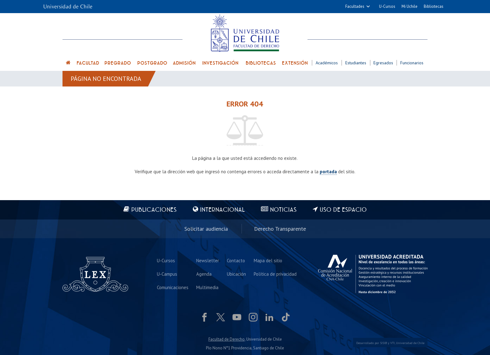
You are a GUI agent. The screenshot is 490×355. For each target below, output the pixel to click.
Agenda (204, 274)
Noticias (283, 210)
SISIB (383, 343)
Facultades (354, 6)
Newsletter (207, 261)
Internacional (222, 210)
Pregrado (117, 63)
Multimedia (207, 287)
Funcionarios (411, 63)
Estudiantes (355, 63)
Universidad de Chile (410, 343)
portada (328, 172)
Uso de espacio (343, 210)
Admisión (184, 63)
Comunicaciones (172, 287)
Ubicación (236, 274)
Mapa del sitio (268, 261)
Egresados (383, 63)
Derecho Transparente (280, 228)
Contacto (236, 261)
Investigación (220, 63)
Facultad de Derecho (226, 339)
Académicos (327, 63)
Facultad (88, 63)
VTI (392, 343)
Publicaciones (154, 210)
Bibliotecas (433, 6)
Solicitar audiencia (206, 228)
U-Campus (167, 274)
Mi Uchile (410, 6)
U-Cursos (387, 6)
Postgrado (152, 63)
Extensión (295, 63)
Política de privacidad (275, 274)
